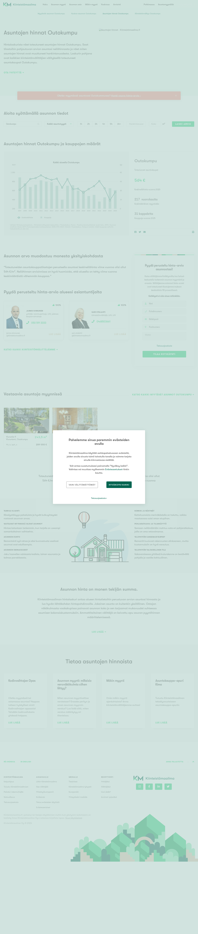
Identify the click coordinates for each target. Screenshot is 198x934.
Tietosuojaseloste (98, 498)
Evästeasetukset (113, 469)
